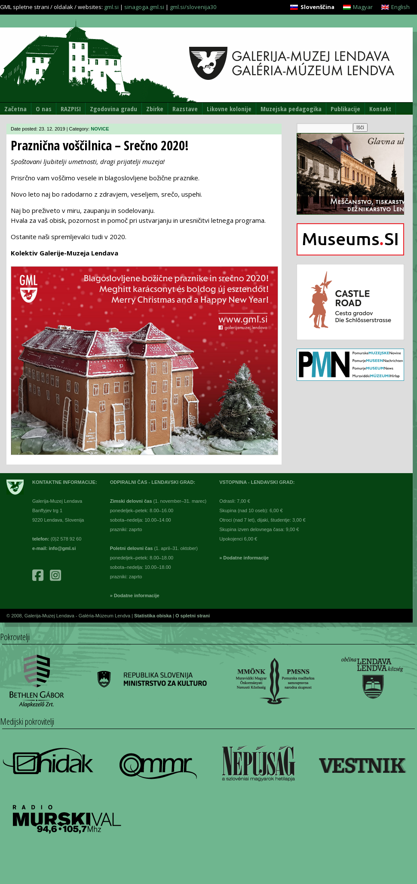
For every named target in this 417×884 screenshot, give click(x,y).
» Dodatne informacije (134, 595)
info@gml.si (62, 548)
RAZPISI (71, 108)
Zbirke (154, 108)
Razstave (185, 108)
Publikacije (345, 108)
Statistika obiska (153, 615)
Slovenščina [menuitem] (317, 7)
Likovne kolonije (229, 108)
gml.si (111, 7)
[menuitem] (312, 7)
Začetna (15, 108)
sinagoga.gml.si (144, 7)
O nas (44, 108)
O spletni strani (192, 615)
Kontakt (380, 108)
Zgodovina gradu (113, 108)
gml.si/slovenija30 (193, 7)
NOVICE (100, 128)
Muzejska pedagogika (291, 108)
